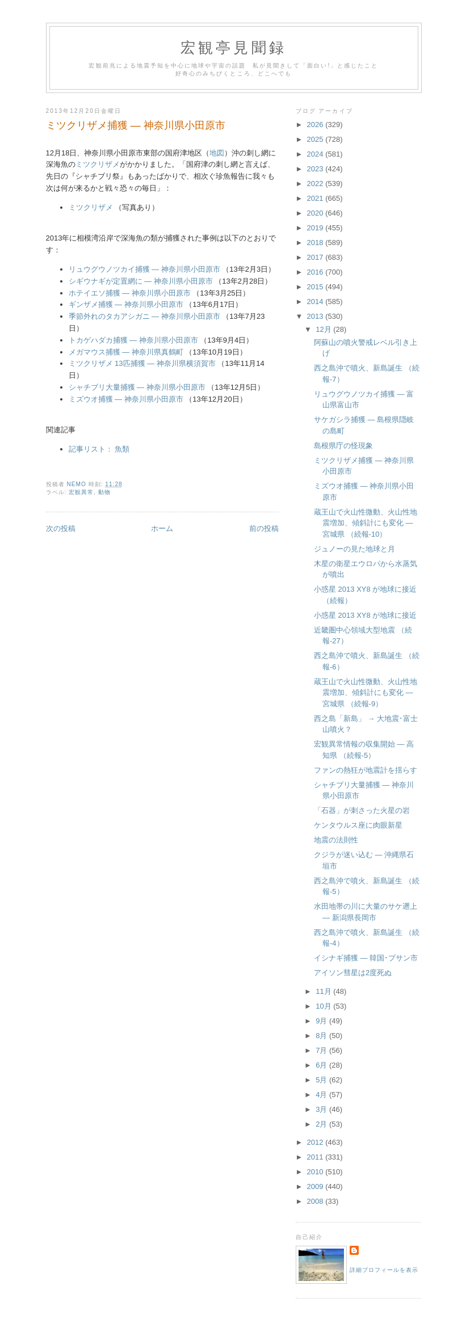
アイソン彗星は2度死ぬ (353, 972)
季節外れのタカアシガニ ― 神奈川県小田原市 (144, 316)
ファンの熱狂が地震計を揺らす (365, 770)
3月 (322, 1109)
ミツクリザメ (97, 164)
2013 (316, 316)
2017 (316, 257)
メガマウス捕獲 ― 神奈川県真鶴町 (126, 352)
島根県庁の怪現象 (343, 445)
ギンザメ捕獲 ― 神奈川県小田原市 (126, 304)
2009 (316, 1186)
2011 (316, 1157)
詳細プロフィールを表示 (384, 1270)
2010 (316, 1171)
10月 (324, 1006)
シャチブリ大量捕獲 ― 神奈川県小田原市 (137, 387)
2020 (316, 213)
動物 (104, 492)
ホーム (162, 528)
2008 (316, 1201)
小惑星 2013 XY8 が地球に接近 (365, 615)
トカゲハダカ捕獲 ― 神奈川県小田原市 (133, 340)
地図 (216, 153)
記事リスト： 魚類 (99, 449)
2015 (316, 287)
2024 (316, 154)
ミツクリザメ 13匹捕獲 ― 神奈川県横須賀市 (142, 363)
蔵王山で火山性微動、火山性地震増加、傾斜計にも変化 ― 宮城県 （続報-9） (365, 692)
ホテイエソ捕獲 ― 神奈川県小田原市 (130, 293)
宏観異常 (81, 492)
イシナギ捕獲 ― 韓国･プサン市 (366, 958)
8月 (322, 1035)
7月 (322, 1050)
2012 (316, 1142)
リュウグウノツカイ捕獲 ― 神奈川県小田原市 (144, 269)
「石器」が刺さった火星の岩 (362, 810)
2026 (316, 124)
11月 (324, 991)
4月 (322, 1094)
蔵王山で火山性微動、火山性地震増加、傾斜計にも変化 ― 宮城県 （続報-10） (365, 523)
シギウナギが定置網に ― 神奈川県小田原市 (141, 281)
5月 (322, 1080)
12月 (324, 329)
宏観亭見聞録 (233, 48)
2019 (316, 228)
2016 (316, 272)
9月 (322, 1021)
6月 (322, 1065)
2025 (316, 139)
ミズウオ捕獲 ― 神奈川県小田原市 (126, 399)
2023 (316, 169)
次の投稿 (60, 528)
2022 (316, 183)
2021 (316, 198)
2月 (322, 1124)
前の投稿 (264, 528)
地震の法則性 (336, 840)
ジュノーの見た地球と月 (354, 549)
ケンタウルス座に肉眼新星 (358, 825)
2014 (316, 301)
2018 (316, 242)
